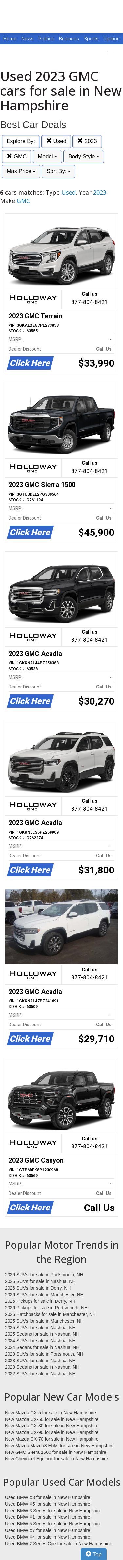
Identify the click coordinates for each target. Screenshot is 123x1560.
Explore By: (21, 141)
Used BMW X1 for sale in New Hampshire (47, 1517)
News (27, 39)
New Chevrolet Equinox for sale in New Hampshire (56, 1458)
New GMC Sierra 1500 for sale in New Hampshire (55, 1452)
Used (56, 141)
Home (10, 39)
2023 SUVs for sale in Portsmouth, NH (44, 1354)
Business (69, 39)
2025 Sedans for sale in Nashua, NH (42, 1334)
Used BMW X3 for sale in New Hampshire (47, 1497)
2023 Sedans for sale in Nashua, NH (42, 1367)
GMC (17, 156)
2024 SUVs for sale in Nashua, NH (40, 1340)
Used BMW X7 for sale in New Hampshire (47, 1530)
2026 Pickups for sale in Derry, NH (40, 1301)
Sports (92, 39)
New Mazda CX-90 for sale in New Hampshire (52, 1432)
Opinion (111, 39)
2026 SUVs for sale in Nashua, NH (40, 1281)
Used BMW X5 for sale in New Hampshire (47, 1504)
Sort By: (59, 171)
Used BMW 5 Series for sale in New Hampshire (53, 1523)
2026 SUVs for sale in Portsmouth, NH (44, 1274)
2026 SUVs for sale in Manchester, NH (44, 1294)
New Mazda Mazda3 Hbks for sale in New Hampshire (59, 1445)
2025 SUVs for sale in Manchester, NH (44, 1321)
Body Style (83, 156)
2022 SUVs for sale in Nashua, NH (40, 1373)
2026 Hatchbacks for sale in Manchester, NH (50, 1314)
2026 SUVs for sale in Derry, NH (38, 1288)
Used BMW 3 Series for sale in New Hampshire (53, 1510)
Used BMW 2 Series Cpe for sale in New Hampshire (58, 1543)
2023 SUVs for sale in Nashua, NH (40, 1360)
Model (47, 156)
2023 (87, 141)
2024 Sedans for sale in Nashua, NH (42, 1347)
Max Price (21, 171)
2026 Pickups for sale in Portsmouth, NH (46, 1307)
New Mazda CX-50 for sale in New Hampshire (52, 1419)
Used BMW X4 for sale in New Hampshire (47, 1537)
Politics (46, 39)
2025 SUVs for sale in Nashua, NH (40, 1327)
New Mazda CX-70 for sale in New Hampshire (52, 1439)
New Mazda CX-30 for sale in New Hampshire (52, 1425)
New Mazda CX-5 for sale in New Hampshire (50, 1412)
